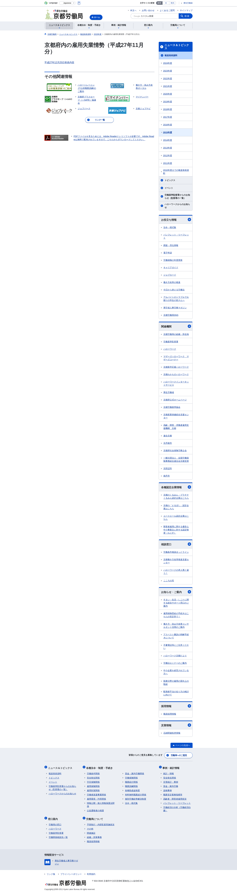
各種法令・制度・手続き (100, 767)
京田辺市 (167, 469)
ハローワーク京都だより (175, 656)
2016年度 (167, 124)
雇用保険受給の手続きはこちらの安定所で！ (176, 616)
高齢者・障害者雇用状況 (175, 798)
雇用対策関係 (93, 789)
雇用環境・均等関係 (96, 798)
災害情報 (176, 726)
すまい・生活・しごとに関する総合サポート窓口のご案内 (176, 603)
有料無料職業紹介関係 (135, 794)
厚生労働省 (188, 3)
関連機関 (176, 326)
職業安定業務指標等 (172, 794)
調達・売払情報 (170, 245)
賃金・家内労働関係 (134, 772)
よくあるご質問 (167, 10)
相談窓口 (176, 544)
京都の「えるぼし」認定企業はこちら (176, 507)
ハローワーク (169, 349)
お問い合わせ (148, 10)
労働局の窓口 (55, 822)
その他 (90, 826)
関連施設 (91, 831)
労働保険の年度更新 (172, 260)
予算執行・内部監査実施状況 (100, 822)
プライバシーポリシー (71, 872)
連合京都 (167, 436)
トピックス (170, 180)
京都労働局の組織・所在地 (176, 334)
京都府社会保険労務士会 (175, 451)
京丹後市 (167, 443)
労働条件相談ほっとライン (176, 552)
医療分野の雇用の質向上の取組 (176, 683)
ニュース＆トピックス (176, 47)
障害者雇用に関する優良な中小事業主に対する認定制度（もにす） (176, 530)
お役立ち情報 (176, 219)
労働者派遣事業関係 (96, 794)
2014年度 (167, 140)
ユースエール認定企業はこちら (176, 518)
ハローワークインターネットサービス (176, 383)
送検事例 (167, 789)
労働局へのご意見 (179, 756)
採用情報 (176, 706)
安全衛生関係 (93, 777)
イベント (169, 188)
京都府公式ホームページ (175, 400)
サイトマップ (186, 10)
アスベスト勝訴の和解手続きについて (176, 637)
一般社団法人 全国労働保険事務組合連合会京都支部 (176, 460)
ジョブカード (169, 275)
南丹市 (166, 476)
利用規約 (91, 872)
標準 (159, 3)
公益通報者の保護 (95, 809)
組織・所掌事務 (94, 835)
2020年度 (167, 94)
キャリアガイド (170, 267)
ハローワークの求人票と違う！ (176, 572)
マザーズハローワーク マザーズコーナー (176, 358)
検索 (187, 16)
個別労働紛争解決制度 (135, 798)
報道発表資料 (171, 55)
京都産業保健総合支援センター (176, 416)
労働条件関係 (93, 772)
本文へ (133, 10)
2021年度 (167, 86)
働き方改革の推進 (171, 282)
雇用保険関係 (93, 785)
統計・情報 (168, 772)
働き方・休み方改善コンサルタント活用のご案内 (176, 626)
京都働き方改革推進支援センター (176, 561)
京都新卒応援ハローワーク (176, 367)
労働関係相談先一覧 (58, 835)
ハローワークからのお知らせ (177, 206)
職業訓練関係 (131, 785)
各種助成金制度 (132, 789)
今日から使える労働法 (174, 290)
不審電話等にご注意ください (176, 647)
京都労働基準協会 (171, 407)
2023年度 (167, 71)
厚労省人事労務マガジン (175, 308)
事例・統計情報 (171, 767)
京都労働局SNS (170, 315)
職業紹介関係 (131, 781)
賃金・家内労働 (170, 785)
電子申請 (167, 253)
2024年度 (167, 63)
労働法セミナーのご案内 (175, 664)
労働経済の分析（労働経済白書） (177, 808)
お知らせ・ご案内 (176, 592)
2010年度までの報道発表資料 (176, 172)
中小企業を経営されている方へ (176, 673)
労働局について (95, 817)
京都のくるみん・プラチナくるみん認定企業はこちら (176, 497)
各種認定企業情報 (176, 487)
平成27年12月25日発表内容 (59, 62)
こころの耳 (168, 581)
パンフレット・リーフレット (176, 236)
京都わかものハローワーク (176, 374)
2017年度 (167, 117)
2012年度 (167, 155)
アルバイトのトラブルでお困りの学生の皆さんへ (176, 299)
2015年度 (167, 132)
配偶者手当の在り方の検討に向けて (176, 694)
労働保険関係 (131, 777)
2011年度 (167, 163)
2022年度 (167, 78)
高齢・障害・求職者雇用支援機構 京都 (176, 427)
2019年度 (167, 101)
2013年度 (167, 148)
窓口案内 (53, 817)
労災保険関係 (93, 781)
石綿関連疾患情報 (171, 734)
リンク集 (51, 872)
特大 (172, 3)
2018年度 (167, 109)
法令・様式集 (169, 227)
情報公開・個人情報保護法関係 (100, 804)
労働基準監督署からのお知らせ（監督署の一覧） (177, 196)
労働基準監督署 (170, 342)
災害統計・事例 (170, 781)
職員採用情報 (169, 714)
